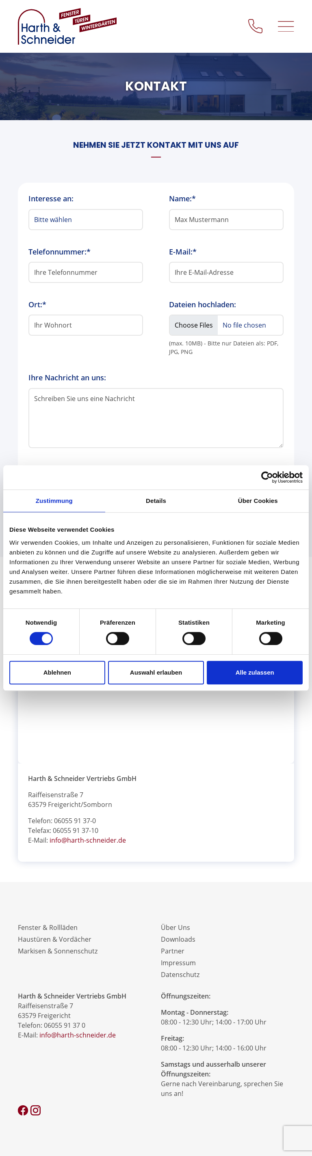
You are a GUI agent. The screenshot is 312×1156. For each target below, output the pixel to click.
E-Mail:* (183, 252)
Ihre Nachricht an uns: (67, 377)
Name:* (182, 198)
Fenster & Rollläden (48, 927)
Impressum (178, 962)
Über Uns (175, 927)
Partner (172, 951)
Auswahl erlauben (156, 672)
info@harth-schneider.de (88, 840)
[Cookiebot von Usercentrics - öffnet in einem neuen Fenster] (267, 477)
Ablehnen (57, 672)
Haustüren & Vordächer (54, 939)
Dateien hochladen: (202, 304)
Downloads (178, 939)
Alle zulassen (255, 672)
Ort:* (37, 304)
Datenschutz (180, 974)
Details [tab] (156, 500)
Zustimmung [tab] (54, 500)
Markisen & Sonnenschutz (58, 951)
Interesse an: (51, 198)
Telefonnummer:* (59, 252)
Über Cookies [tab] (258, 500)
